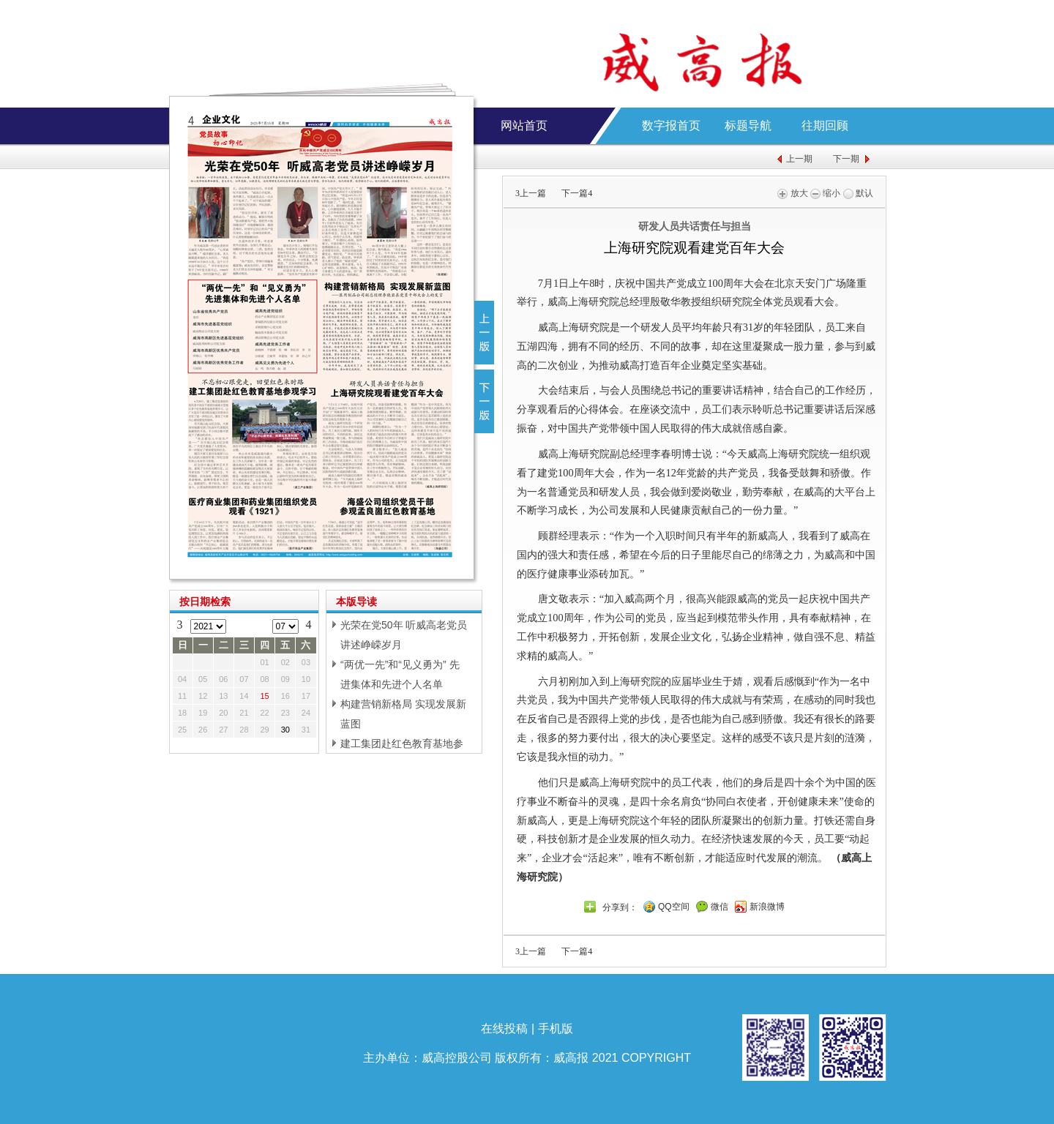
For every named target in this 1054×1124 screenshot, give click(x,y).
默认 (858, 193)
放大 (792, 193)
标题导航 (748, 125)
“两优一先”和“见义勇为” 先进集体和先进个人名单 (400, 674)
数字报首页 (671, 125)
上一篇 (530, 193)
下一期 (846, 159)
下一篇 (576, 193)
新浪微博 (767, 907)
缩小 (825, 193)
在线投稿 (504, 1028)
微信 (719, 907)
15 (265, 696)
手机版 (555, 1028)
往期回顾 (824, 125)
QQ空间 (673, 907)
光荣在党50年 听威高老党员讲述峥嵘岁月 (403, 635)
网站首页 (524, 125)
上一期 (799, 159)
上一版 (484, 332)
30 (285, 729)
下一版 (484, 401)
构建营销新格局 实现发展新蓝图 (403, 714)
